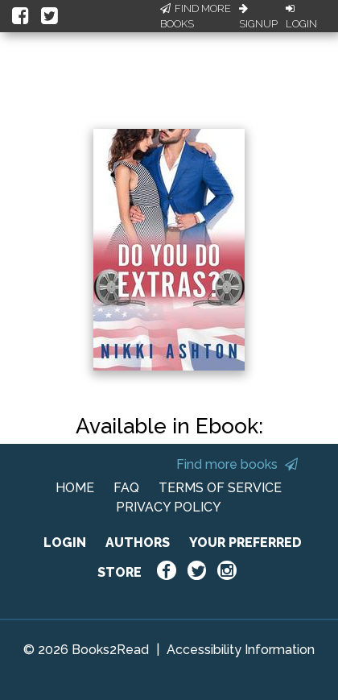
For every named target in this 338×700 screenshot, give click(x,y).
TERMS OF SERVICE (220, 487)
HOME (75, 487)
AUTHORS (137, 542)
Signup (258, 17)
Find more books (237, 464)
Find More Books (195, 16)
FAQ (126, 487)
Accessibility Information (241, 649)
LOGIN (64, 542)
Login (301, 17)
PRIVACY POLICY (168, 507)
